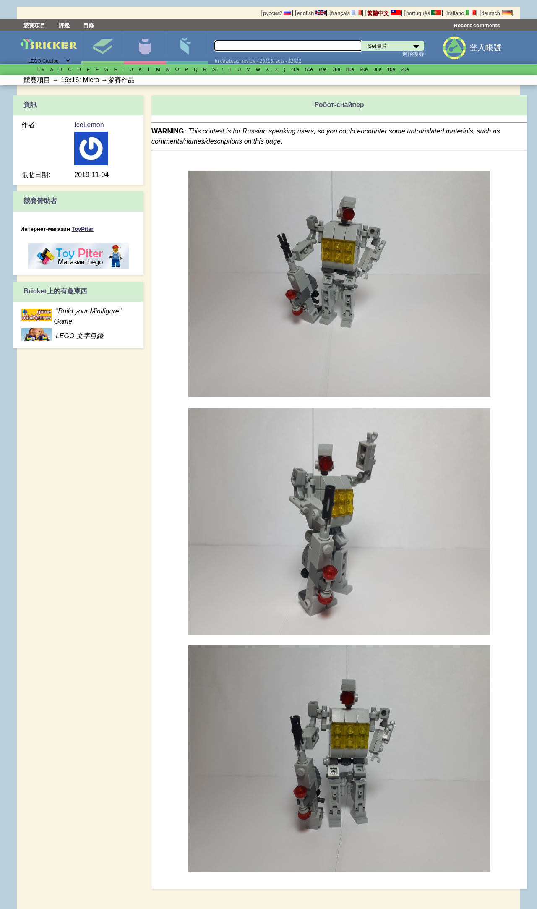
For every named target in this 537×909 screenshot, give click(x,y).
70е (336, 69)
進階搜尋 (413, 54)
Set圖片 (102, 47)
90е (364, 69)
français (346, 13)
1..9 (40, 69)
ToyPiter (83, 229)
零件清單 (187, 47)
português (423, 13)
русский (277, 13)
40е (295, 69)
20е (405, 69)
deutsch (496, 13)
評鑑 (64, 25)
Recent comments (477, 25)
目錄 (88, 25)
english (311, 13)
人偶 (145, 47)
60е (323, 69)
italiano (461, 13)
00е (377, 69)
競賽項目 (34, 25)
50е (309, 69)
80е (350, 69)
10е (391, 69)
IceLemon (89, 124)
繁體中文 (384, 13)
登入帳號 (485, 47)
